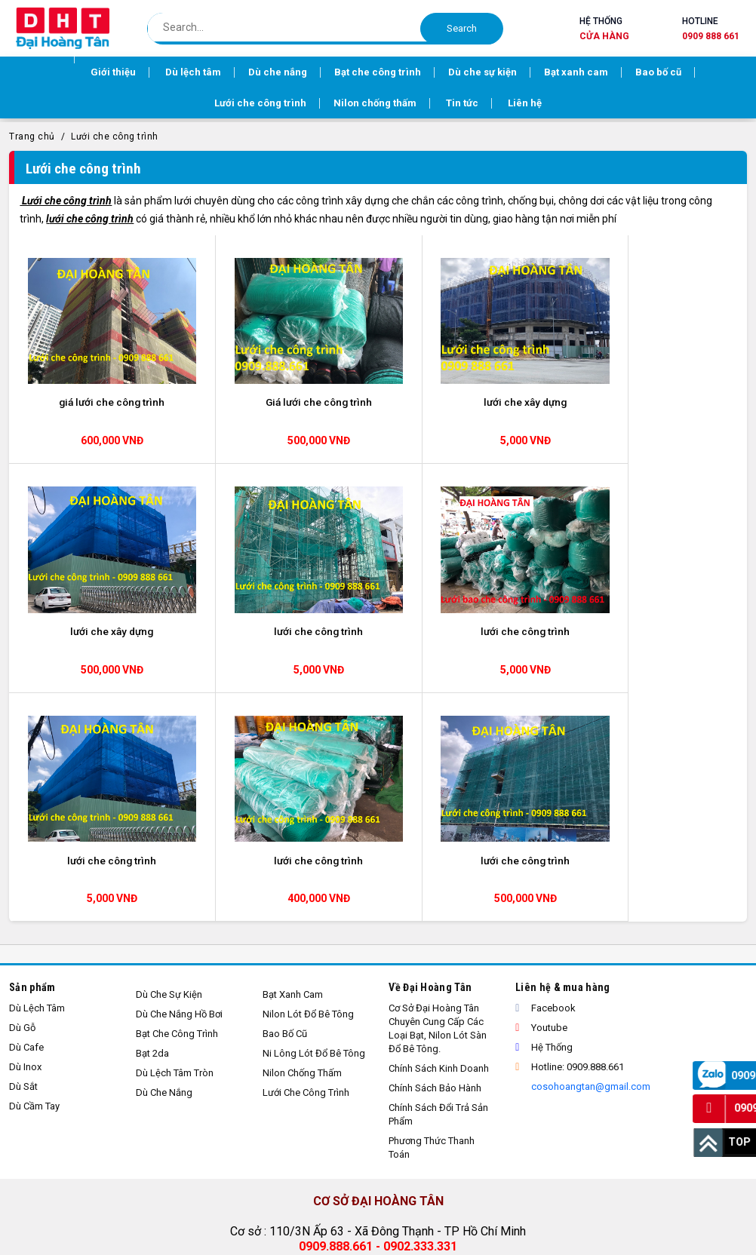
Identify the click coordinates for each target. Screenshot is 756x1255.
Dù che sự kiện (169, 749)
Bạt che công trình (177, 788)
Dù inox (25, 821)
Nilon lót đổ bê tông (308, 769)
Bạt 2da (152, 808)
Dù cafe (26, 802)
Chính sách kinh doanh (439, 823)
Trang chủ (32, 138)
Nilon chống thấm (302, 827)
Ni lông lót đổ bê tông (314, 808)
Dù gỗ (22, 782)
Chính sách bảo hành (435, 842)
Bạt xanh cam (293, 749)
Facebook (545, 763)
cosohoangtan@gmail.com (589, 841)
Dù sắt (23, 841)
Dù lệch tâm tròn (175, 827)
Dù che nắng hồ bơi (179, 769)
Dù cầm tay (34, 861)
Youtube (541, 782)
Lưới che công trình (114, 138)
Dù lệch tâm (37, 763)
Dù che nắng (164, 847)
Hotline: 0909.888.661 (569, 821)
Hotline (710, 30)
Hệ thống (604, 30)
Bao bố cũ (285, 788)
